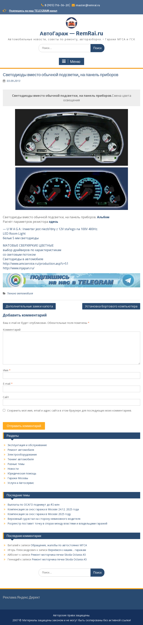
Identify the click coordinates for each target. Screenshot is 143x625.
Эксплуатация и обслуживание (27, 445)
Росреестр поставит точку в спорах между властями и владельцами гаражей (57, 523)
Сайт (6, 397)
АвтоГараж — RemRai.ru (71, 33)
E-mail (8, 383)
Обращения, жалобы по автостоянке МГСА (59, 545)
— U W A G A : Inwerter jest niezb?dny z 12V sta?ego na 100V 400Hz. (50, 229)
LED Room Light (14, 233)
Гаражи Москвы (18, 478)
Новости (13, 468)
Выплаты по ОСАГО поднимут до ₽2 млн (33, 504)
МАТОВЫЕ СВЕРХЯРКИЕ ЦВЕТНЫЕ (28, 245)
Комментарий (12, 329)
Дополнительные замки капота (29, 306)
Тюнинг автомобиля (20, 293)
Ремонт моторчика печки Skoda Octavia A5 (58, 554)
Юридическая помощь (22, 473)
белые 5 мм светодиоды (21, 238)
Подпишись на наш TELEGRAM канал (33, 10)
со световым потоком (19, 254)
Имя (7, 370)
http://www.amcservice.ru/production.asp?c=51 (35, 263)
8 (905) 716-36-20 (57, 5)
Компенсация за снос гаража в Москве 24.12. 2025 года (43, 509)
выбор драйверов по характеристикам (32, 250)
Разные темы (16, 464)
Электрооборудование (22, 454)
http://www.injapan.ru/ (18, 268)
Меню (71, 61)
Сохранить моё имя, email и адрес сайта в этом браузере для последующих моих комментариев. (69, 410)
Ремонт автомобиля (21, 450)
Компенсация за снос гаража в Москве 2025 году (39, 514)
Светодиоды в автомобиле (23, 259)
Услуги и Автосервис (21, 483)
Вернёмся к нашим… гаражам (67, 550)
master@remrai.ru (88, 5)
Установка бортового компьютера (111, 306)
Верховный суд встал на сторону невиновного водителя (44, 519)
